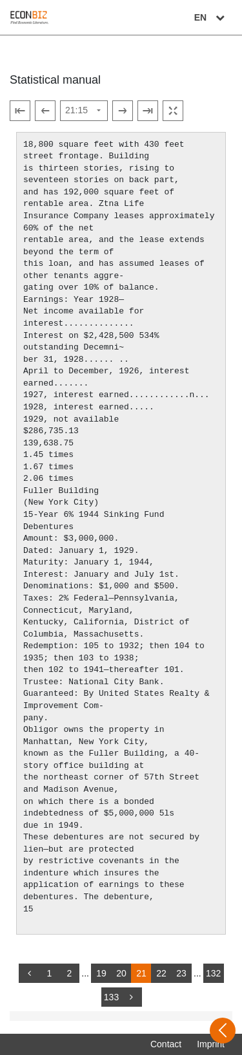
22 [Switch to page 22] (161, 973)
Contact (165, 1044)
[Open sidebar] (223, 1030)
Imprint (211, 1044)
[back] (29, 973)
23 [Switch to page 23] (181, 973)
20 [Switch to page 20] (121, 973)
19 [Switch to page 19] (101, 973)
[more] (131, 997)
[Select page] (84, 110)
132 (213, 973)
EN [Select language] (211, 17)
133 (111, 997)
